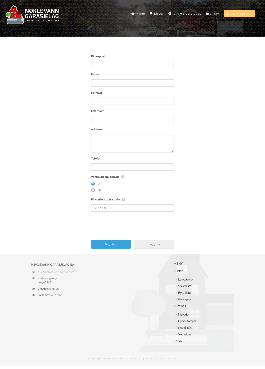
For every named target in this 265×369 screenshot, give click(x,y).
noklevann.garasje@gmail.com (56, 272)
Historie (183, 314)
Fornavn (96, 92)
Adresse (96, 129)
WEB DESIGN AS (168, 359)
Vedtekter (184, 334)
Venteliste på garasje (105, 177)
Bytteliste (184, 292)
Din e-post (98, 56)
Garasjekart (186, 299)
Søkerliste (184, 286)
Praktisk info (186, 328)
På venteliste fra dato (105, 199)
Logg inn (154, 244)
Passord (96, 74)
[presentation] (133, 227)
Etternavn (97, 111)
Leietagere (185, 279)
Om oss (180, 306)
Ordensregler (187, 321)
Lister (179, 271)
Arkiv (178, 341)
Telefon (96, 158)
